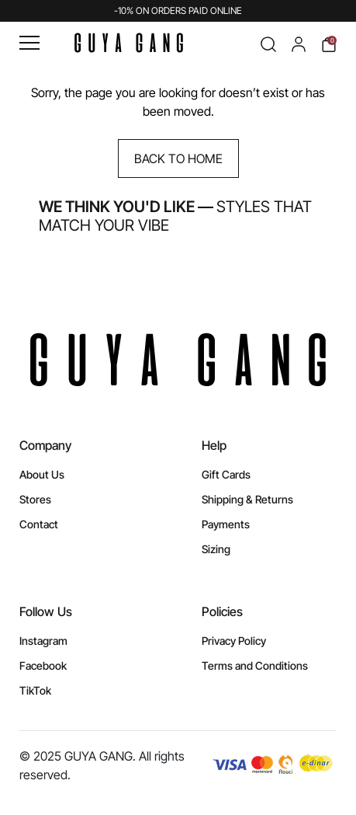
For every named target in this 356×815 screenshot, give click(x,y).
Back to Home (178, 158)
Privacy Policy (234, 640)
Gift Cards (226, 474)
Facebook (43, 665)
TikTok (35, 690)
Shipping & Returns (247, 499)
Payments (226, 524)
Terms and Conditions (255, 665)
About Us (41, 474)
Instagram (43, 640)
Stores (35, 499)
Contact (38, 524)
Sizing (216, 549)
